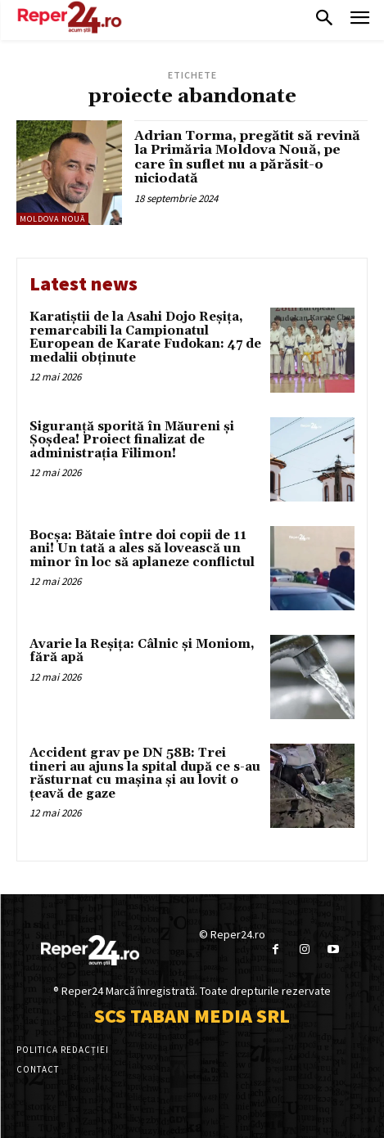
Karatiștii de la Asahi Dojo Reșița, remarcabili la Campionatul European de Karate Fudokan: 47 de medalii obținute (145, 337)
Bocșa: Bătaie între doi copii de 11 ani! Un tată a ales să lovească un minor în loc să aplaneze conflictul (142, 549)
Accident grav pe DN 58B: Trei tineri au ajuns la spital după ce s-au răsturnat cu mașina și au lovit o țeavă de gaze (144, 773)
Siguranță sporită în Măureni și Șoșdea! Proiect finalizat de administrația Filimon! (131, 440)
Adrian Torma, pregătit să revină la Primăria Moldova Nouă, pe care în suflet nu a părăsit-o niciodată (247, 157)
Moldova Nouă (52, 219)
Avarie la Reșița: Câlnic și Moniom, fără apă (142, 651)
